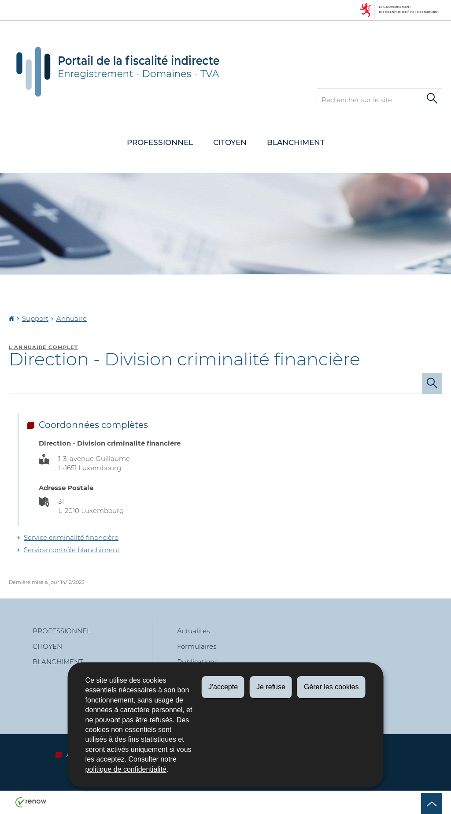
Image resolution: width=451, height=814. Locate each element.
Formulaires (196, 646)
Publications (197, 662)
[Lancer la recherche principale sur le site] (432, 98)
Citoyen (230, 142)
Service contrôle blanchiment (72, 550)
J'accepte (223, 687)
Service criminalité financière (71, 537)
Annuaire (71, 318)
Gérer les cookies (331, 687)
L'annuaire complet (43, 347)
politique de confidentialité (125, 769)
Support (35, 318)
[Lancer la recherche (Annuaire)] (432, 383)
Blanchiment (296, 142)
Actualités (193, 631)
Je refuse (270, 687)
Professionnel (160, 142)
